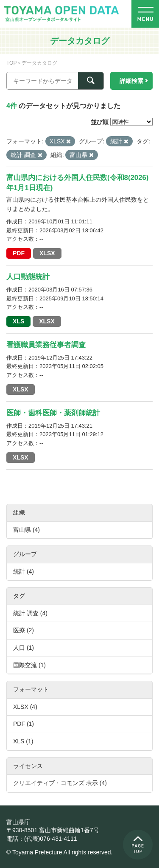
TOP (11, 63)
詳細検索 (131, 80)
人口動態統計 (28, 277)
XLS (18, 321)
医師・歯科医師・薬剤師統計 (53, 413)
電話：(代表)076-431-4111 (41, 838)
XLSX (47, 253)
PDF (19, 253)
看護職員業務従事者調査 (46, 345)
